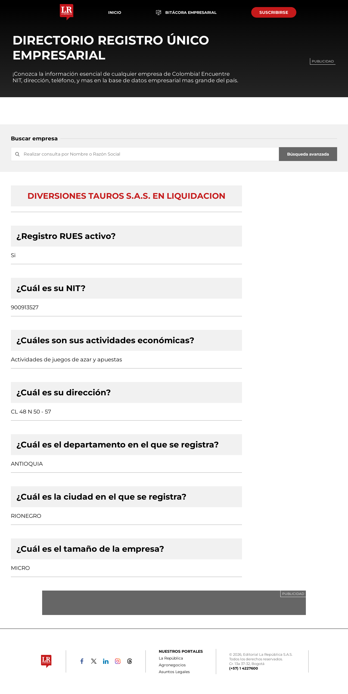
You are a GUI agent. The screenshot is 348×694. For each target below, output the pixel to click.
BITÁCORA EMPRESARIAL (186, 12)
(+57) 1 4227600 (243, 668)
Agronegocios (172, 665)
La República (171, 658)
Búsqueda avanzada (308, 154)
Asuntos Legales (174, 671)
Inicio (114, 12)
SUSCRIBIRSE (273, 12)
